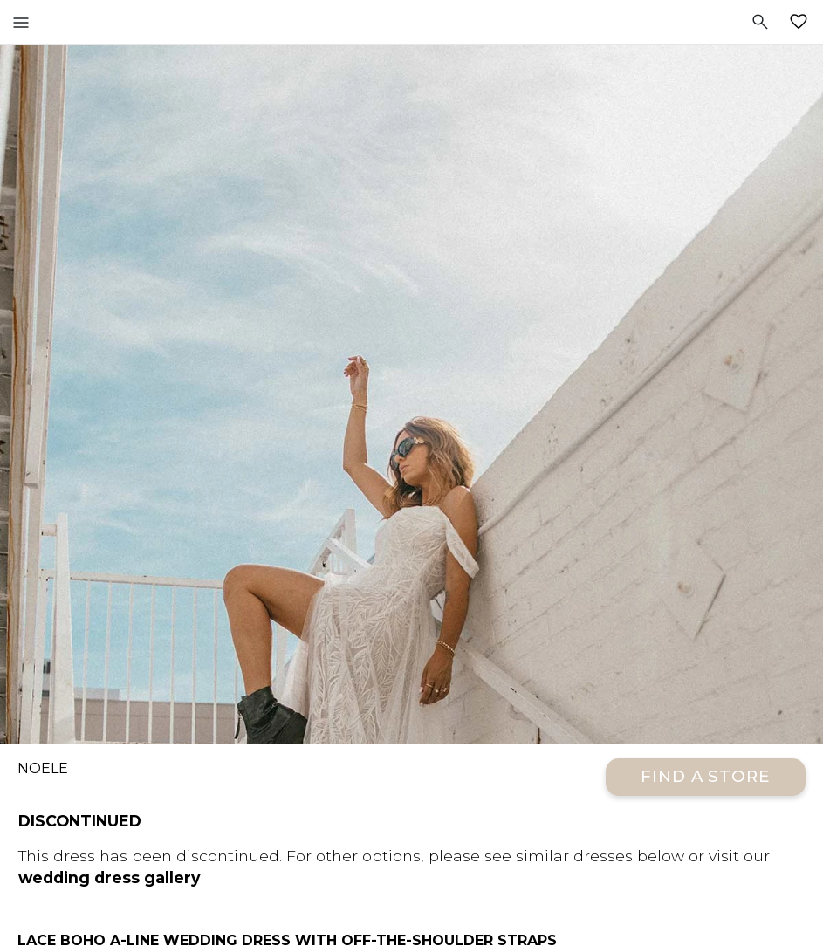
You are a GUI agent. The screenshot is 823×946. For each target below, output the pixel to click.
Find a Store (706, 776)
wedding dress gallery (109, 877)
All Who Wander (411, 22)
